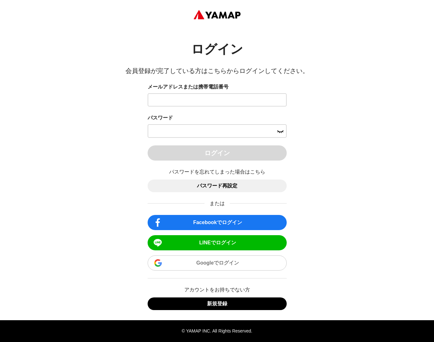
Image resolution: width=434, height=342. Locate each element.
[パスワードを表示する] (280, 130)
